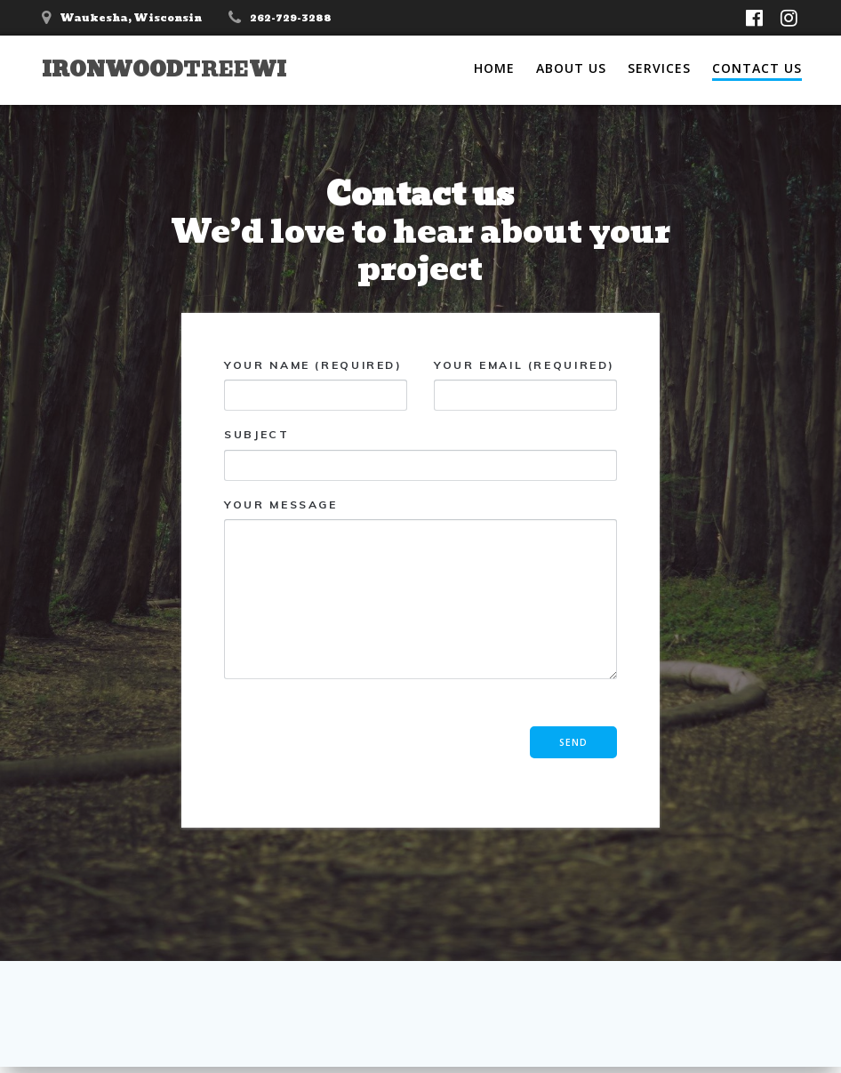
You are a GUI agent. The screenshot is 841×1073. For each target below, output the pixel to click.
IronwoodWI (164, 69)
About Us (571, 68)
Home (494, 68)
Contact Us (757, 68)
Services (659, 68)
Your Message (420, 588)
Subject (420, 454)
